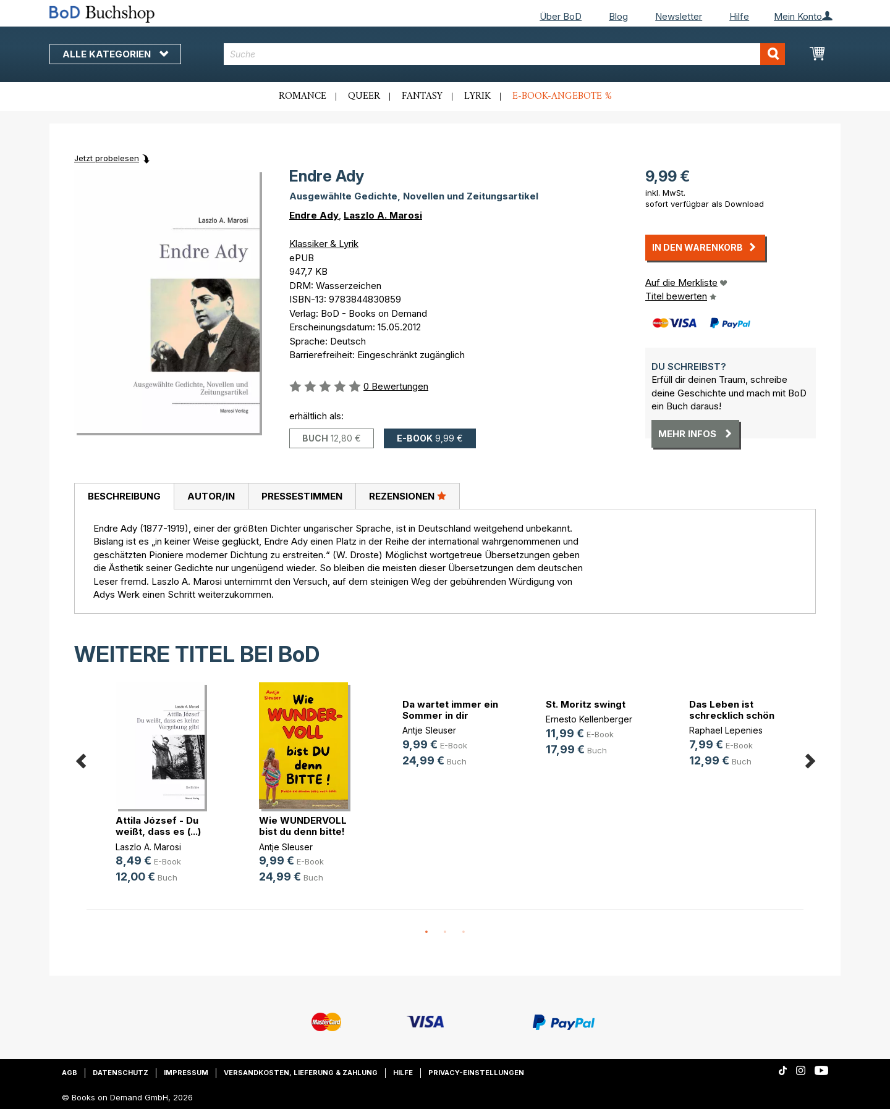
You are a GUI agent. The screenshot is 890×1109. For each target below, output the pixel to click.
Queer (364, 96)
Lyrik (477, 96)
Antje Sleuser (286, 847)
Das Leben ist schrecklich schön (731, 709)
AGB (69, 1072)
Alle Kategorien (115, 54)
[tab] (124, 496)
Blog (618, 16)
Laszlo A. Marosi (383, 215)
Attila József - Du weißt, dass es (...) (158, 825)
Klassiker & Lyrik (323, 243)
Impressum (186, 1072)
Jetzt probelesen (106, 158)
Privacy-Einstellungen (476, 1072)
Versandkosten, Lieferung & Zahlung (301, 1072)
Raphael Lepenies (726, 730)
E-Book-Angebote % (562, 96)
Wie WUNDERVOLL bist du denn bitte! (303, 825)
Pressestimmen (301, 496)
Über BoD (561, 16)
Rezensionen (407, 496)
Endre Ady (314, 215)
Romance (302, 96)
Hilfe (739, 16)
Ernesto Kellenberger (589, 719)
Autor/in (211, 496)
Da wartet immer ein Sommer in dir (450, 709)
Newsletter (678, 16)
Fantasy (422, 96)
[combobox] (505, 54)
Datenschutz (120, 1072)
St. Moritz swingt (585, 704)
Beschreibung (124, 496)
